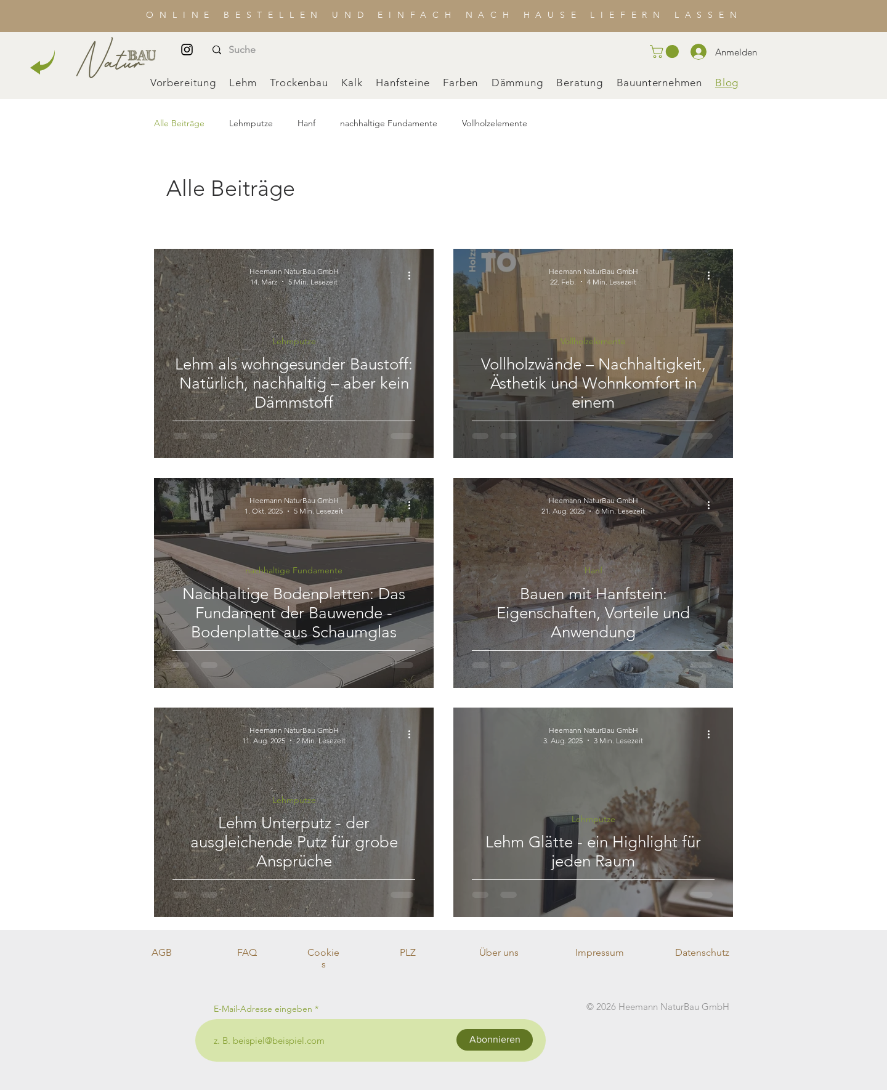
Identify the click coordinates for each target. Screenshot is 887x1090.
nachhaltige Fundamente (388, 123)
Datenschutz (702, 952)
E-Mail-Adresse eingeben (263, 1008)
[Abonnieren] (494, 1040)
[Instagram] (187, 49)
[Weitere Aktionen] (413, 275)
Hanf (306, 123)
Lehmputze (251, 123)
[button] (666, 51)
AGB (162, 952)
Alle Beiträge (179, 123)
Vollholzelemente (494, 123)
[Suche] (260, 50)
